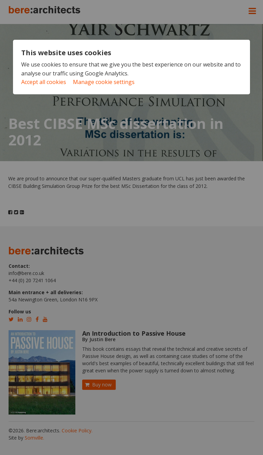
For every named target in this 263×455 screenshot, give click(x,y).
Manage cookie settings (104, 82)
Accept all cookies (43, 82)
